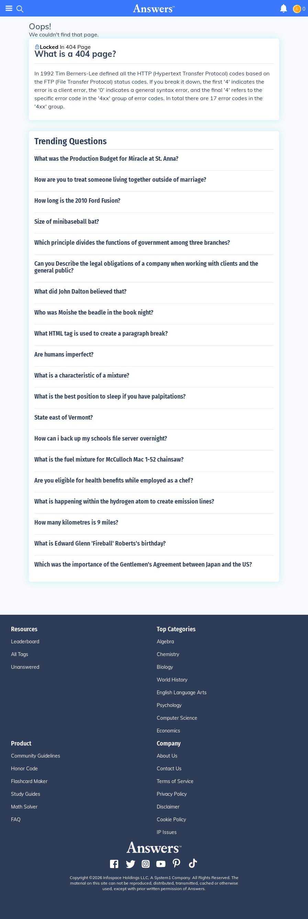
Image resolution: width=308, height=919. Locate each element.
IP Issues (167, 832)
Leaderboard (25, 641)
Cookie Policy (171, 819)
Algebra (165, 641)
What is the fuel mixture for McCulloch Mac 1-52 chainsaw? (109, 459)
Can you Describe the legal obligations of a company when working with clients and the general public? (146, 267)
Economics (168, 731)
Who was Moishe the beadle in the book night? (93, 312)
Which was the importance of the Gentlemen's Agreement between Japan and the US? (143, 564)
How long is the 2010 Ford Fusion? (77, 200)
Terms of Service (175, 781)
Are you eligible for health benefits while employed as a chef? (113, 480)
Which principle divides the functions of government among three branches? (132, 242)
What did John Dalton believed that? (80, 291)
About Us (167, 756)
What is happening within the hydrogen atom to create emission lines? (124, 501)
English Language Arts (182, 692)
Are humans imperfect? (64, 354)
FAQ (16, 819)
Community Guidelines (35, 756)
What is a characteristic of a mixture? (81, 375)
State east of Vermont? (63, 417)
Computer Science (177, 718)
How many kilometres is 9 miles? (76, 522)
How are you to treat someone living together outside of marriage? (120, 179)
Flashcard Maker (29, 781)
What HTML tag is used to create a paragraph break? (101, 333)
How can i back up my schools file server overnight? (100, 438)
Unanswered (25, 667)
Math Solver (24, 807)
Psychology (169, 705)
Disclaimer (168, 807)
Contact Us (169, 768)
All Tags (19, 654)
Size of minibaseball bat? (66, 221)
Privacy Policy (172, 794)
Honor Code (24, 768)
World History (172, 680)
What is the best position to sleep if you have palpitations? (110, 396)
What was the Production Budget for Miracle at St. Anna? (106, 158)
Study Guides (25, 794)
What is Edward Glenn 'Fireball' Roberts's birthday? (100, 543)
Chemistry (168, 654)
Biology (165, 667)
